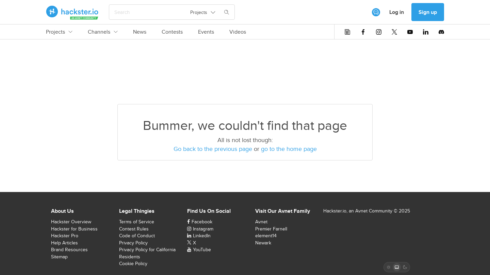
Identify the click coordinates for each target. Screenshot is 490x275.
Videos (237, 32)
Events (206, 32)
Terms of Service (136, 221)
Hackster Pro (64, 235)
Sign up (428, 12)
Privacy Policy (133, 242)
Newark (263, 242)
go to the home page (289, 148)
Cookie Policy (133, 263)
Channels (103, 32)
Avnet (261, 221)
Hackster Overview (71, 221)
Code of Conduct (137, 235)
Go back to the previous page (213, 148)
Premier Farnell (271, 228)
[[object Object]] (376, 12)
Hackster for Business (74, 228)
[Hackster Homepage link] (72, 12)
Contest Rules (134, 228)
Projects (59, 32)
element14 (266, 235)
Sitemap (59, 256)
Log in (396, 12)
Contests (172, 32)
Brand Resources (69, 249)
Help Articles (64, 242)
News (139, 32)
